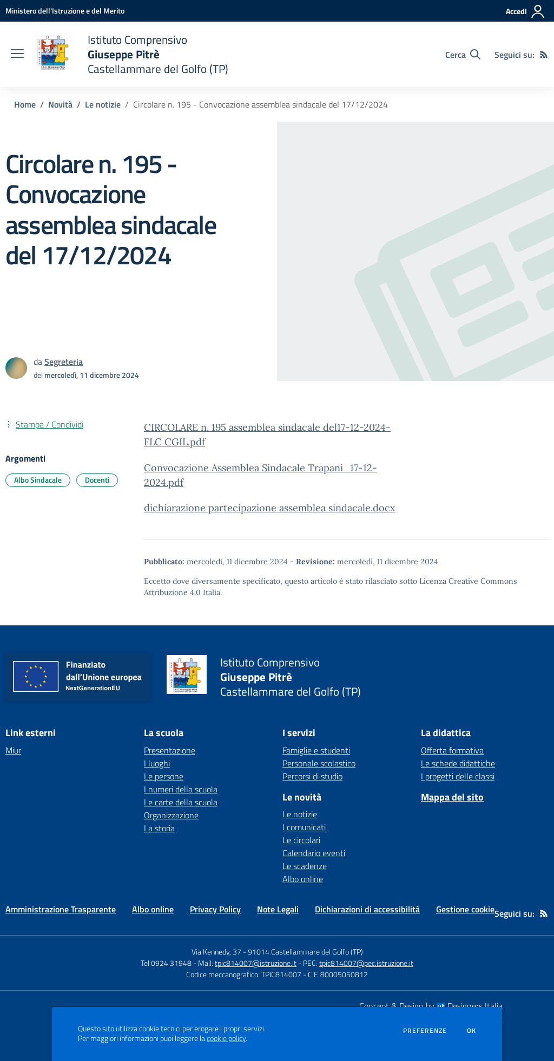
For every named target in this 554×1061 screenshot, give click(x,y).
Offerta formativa (452, 750)
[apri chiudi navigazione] (17, 54)
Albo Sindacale (38, 479)
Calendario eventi (313, 852)
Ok (472, 1030)
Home (25, 104)
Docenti (97, 479)
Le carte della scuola (180, 802)
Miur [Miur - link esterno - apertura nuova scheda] (13, 750)
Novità (60, 104)
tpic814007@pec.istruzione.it (366, 963)
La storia (159, 828)
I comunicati (304, 826)
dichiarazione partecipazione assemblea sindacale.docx (269, 508)
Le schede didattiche (458, 763)
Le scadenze (304, 865)
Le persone (163, 776)
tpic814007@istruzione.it (255, 963)
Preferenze (425, 1030)
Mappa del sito (452, 797)
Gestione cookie (465, 909)
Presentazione (169, 750)
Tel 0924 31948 (166, 963)
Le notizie (103, 104)
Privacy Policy (215, 909)
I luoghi (157, 763)
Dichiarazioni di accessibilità (367, 909)
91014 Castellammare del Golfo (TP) (305, 951)
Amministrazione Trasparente (60, 909)
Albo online (302, 878)
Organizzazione (171, 815)
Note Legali (278, 909)
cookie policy (226, 1038)
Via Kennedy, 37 (216, 951)
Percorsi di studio (312, 776)
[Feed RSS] (544, 54)
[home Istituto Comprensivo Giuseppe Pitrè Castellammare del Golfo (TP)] (131, 54)
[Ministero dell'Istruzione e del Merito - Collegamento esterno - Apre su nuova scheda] (64, 10)
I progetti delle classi (457, 776)
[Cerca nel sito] (463, 55)
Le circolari (301, 839)
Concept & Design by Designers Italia (431, 1005)
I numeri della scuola (180, 789)
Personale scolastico (318, 763)
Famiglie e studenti (316, 750)
